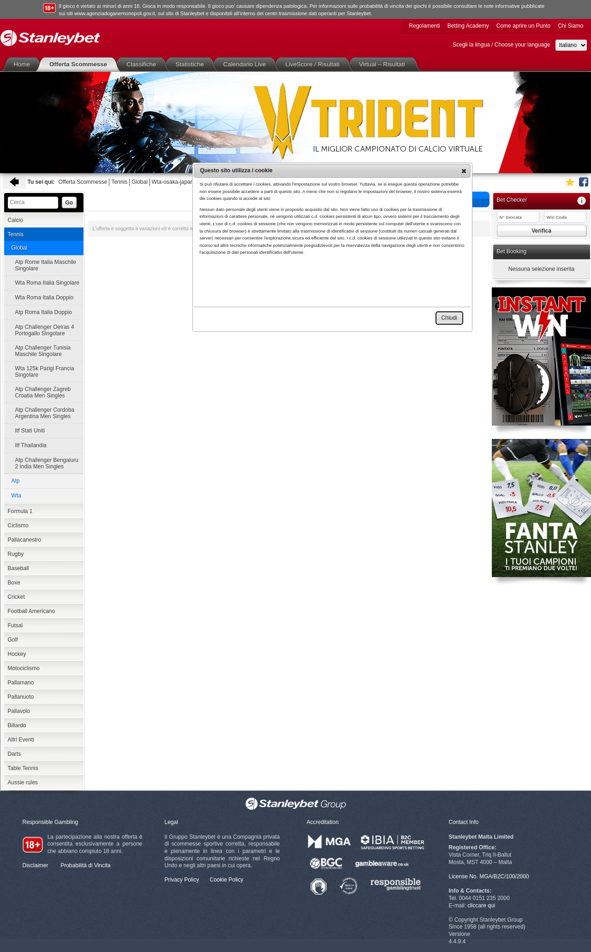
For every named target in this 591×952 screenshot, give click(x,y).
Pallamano (21, 682)
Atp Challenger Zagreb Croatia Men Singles (43, 392)
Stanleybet (50, 38)
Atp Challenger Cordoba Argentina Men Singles (45, 413)
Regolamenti (424, 26)
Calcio (15, 220)
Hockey (17, 654)
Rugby (16, 554)
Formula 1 (20, 511)
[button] (464, 170)
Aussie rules (23, 782)
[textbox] (33, 203)
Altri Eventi (21, 739)
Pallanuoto (21, 697)
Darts (14, 754)
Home (24, 64)
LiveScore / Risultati (314, 64)
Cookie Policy (227, 879)
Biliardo (17, 725)
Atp (16, 481)
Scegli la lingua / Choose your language (501, 44)
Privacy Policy (182, 879)
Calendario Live (246, 64)
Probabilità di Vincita (85, 865)
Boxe (14, 582)
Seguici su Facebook (584, 182)
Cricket (16, 597)
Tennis (119, 182)
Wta (16, 495)
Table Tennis (23, 768)
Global (139, 182)
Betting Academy (468, 26)
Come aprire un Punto (523, 26)
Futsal (15, 625)
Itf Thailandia (31, 445)
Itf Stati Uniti (30, 430)
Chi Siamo (570, 26)
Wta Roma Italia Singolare (47, 283)
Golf (13, 640)
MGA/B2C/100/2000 (504, 876)
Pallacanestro (25, 540)
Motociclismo (24, 668)
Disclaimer (35, 865)
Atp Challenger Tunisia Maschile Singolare (43, 351)
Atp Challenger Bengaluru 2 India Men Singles (46, 463)
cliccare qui (481, 905)
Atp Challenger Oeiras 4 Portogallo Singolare (44, 330)
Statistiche (191, 64)
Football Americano (31, 611)
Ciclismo (18, 525)
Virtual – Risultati (384, 64)
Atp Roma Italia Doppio (43, 312)
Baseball (18, 568)
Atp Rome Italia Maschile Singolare (46, 265)
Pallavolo (19, 711)
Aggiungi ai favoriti (570, 182)
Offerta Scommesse (80, 64)
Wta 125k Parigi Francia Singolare (44, 371)
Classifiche (143, 64)
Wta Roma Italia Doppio (44, 297)
